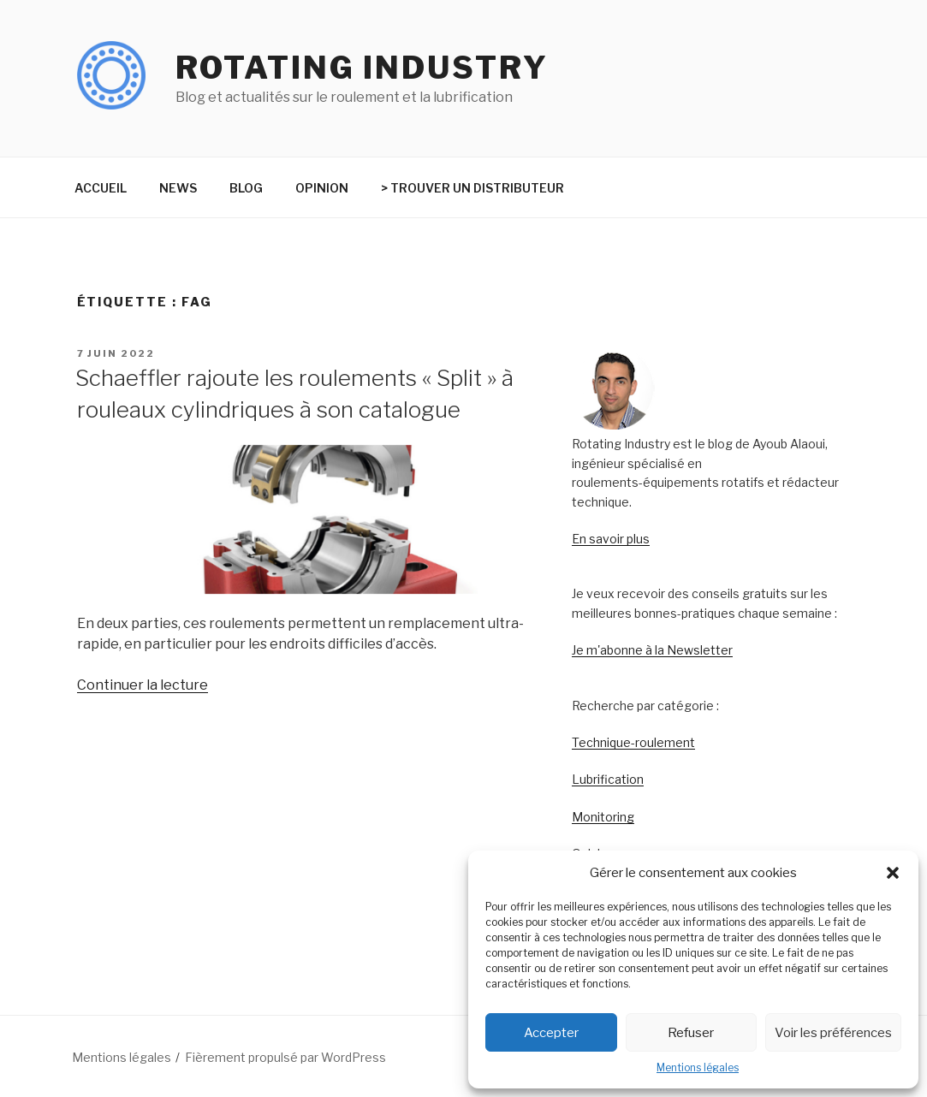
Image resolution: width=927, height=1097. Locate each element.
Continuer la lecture (142, 685)
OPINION (321, 188)
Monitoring (603, 816)
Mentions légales (698, 1067)
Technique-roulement (633, 742)
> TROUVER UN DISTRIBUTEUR (472, 188)
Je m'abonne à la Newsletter (652, 650)
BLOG (246, 188)
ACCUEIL (100, 188)
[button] (892, 872)
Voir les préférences (833, 1033)
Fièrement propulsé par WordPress (285, 1057)
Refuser (691, 1033)
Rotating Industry (362, 67)
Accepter (551, 1033)
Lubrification (608, 779)
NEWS (178, 188)
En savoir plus (611, 538)
